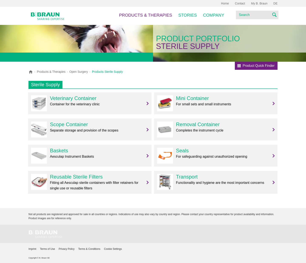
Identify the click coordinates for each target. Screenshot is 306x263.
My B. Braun (259, 3)
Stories (187, 15)
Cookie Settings (113, 248)
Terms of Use (47, 248)
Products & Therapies (145, 15)
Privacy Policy (67, 248)
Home (225, 3)
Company (213, 15)
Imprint (32, 248)
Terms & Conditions (89, 248)
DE (275, 3)
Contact (240, 3)
